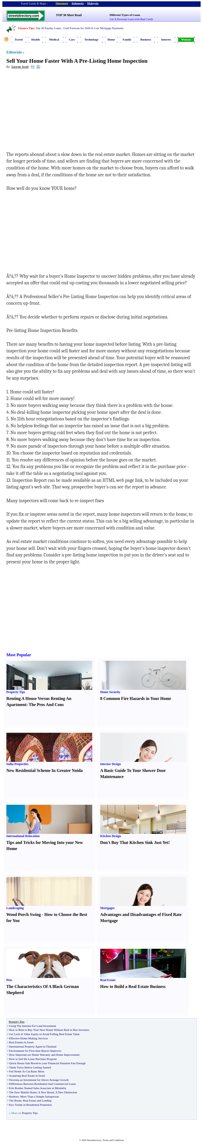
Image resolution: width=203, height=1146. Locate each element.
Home (111, 39)
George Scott (20, 66)
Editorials (14, 52)
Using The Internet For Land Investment (32, 1025)
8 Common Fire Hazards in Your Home (135, 698)
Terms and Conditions (113, 1140)
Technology (91, 39)
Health (35, 39)
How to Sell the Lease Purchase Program (33, 1058)
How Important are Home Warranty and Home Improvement (44, 1054)
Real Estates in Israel (21, 1042)
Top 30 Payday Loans (48, 28)
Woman (186, 39)
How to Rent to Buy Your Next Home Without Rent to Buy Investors (49, 1029)
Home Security (110, 692)
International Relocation (23, 836)
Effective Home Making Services (28, 1038)
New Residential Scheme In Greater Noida (44, 770)
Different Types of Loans (125, 14)
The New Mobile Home (23, 1092)
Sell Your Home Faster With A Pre (46, 61)
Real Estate (108, 980)
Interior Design (110, 764)
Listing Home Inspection (118, 61)
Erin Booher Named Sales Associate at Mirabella (37, 1088)
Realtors (14, 1096)
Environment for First (21, 1050)
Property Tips (15, 692)
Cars (72, 39)
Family (127, 39)
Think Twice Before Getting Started (30, 1067)
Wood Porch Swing (23, 914)
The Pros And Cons (46, 704)
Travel (18, 39)
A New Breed (46, 1092)
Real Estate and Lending (37, 1100)
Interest (166, 39)
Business (145, 39)
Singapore (62, 3)
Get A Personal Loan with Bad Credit (131, 19)
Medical (54, 39)
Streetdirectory (94, 1140)
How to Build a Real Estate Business (132, 986)
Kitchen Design (110, 836)
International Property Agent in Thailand (32, 1046)
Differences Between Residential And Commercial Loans (42, 1083)
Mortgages (107, 908)
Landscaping (15, 908)
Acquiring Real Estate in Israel (27, 1075)
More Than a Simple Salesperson (39, 1096)
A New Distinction (66, 1092)
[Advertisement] (49, 111)
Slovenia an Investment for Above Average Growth (38, 1079)
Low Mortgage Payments (108, 28)
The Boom (15, 1100)
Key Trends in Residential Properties (30, 1104)
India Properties (17, 764)
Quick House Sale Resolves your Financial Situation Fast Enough (47, 1063)
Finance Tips (26, 28)
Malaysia (93, 3)
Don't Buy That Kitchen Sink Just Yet (134, 842)
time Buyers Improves (48, 1050)
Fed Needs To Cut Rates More (26, 1071)
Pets (9, 980)
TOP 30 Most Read (69, 15)
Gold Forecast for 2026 (76, 28)
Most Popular (18, 655)
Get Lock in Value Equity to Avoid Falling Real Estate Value (44, 1034)
